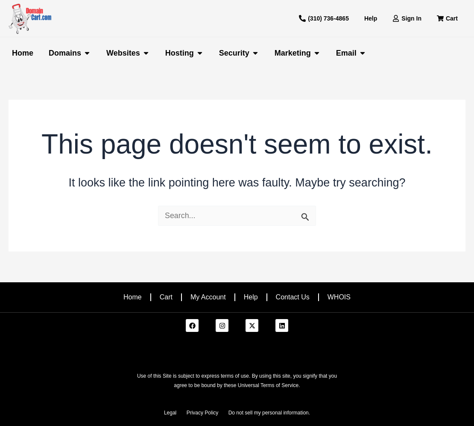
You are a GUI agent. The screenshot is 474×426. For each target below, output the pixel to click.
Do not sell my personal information (268, 413)
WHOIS (339, 297)
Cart (166, 297)
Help (251, 297)
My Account (208, 297)
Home (132, 297)
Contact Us (293, 297)
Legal (170, 413)
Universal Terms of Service (268, 385)
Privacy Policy (203, 413)
